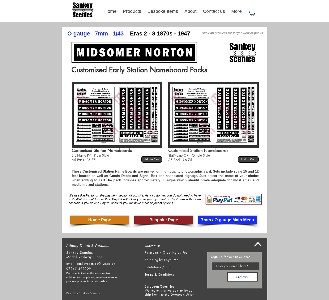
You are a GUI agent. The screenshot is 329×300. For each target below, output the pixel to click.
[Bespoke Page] (163, 220)
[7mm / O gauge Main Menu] (227, 220)
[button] (251, 13)
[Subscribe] (242, 277)
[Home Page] (99, 220)
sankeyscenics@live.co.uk (96, 264)
